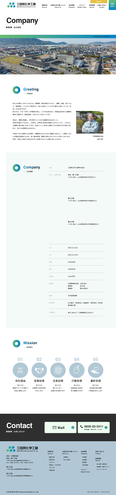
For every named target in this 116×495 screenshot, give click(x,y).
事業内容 (44, 6)
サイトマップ (106, 492)
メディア (81, 6)
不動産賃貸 (52, 470)
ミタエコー (52, 462)
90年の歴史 (85, 465)
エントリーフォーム (102, 469)
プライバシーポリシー (93, 492)
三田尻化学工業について (58, 6)
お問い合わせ (102, 6)
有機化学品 (52, 459)
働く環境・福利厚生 (102, 464)
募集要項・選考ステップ (103, 466)
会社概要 (84, 459)
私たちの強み (66, 459)
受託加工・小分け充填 (54, 465)
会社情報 (71, 6)
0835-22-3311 (73, 248)
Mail (59, 427)
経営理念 (84, 462)
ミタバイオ (52, 467)
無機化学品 (52, 457)
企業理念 (65, 457)
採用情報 (92, 6)
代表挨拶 (84, 457)
